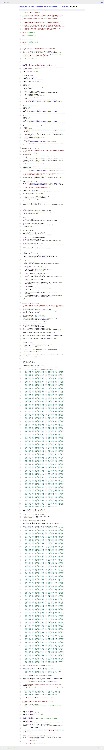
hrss (67, 6)
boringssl (21, 6)
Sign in (101, 2)
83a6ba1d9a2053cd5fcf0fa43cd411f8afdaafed (45, 6)
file (46, 10)
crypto (63, 6)
